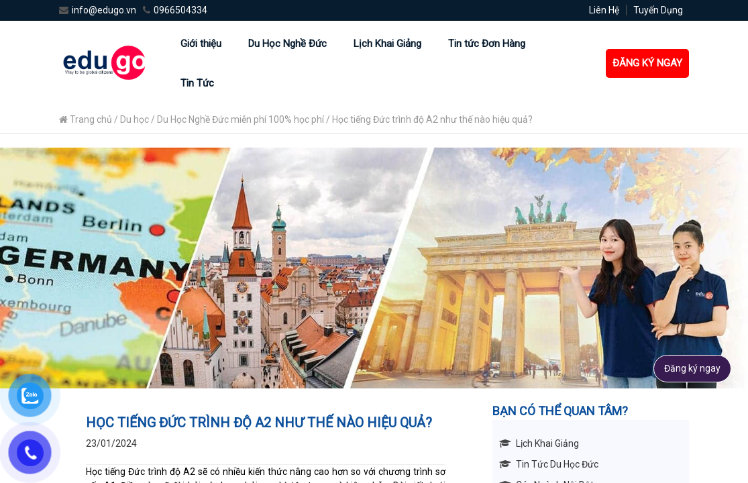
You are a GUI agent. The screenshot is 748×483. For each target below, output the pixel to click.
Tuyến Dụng (658, 10)
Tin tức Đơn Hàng (486, 44)
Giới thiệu (200, 44)
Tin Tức (197, 83)
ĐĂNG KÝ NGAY (647, 63)
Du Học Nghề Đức (287, 44)
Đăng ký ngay (692, 368)
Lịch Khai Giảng (387, 44)
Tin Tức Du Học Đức (557, 464)
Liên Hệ (604, 10)
